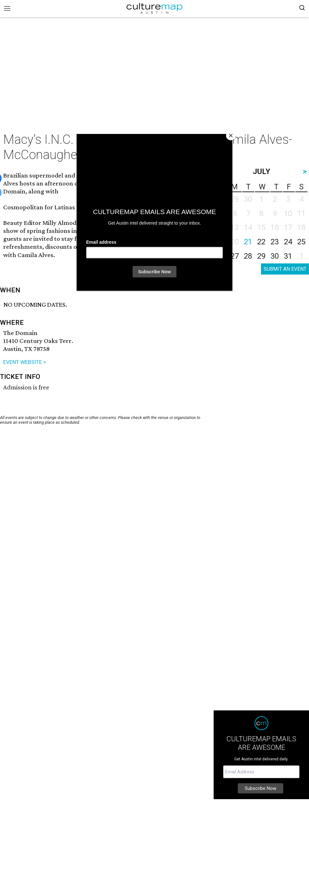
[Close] (231, 135)
